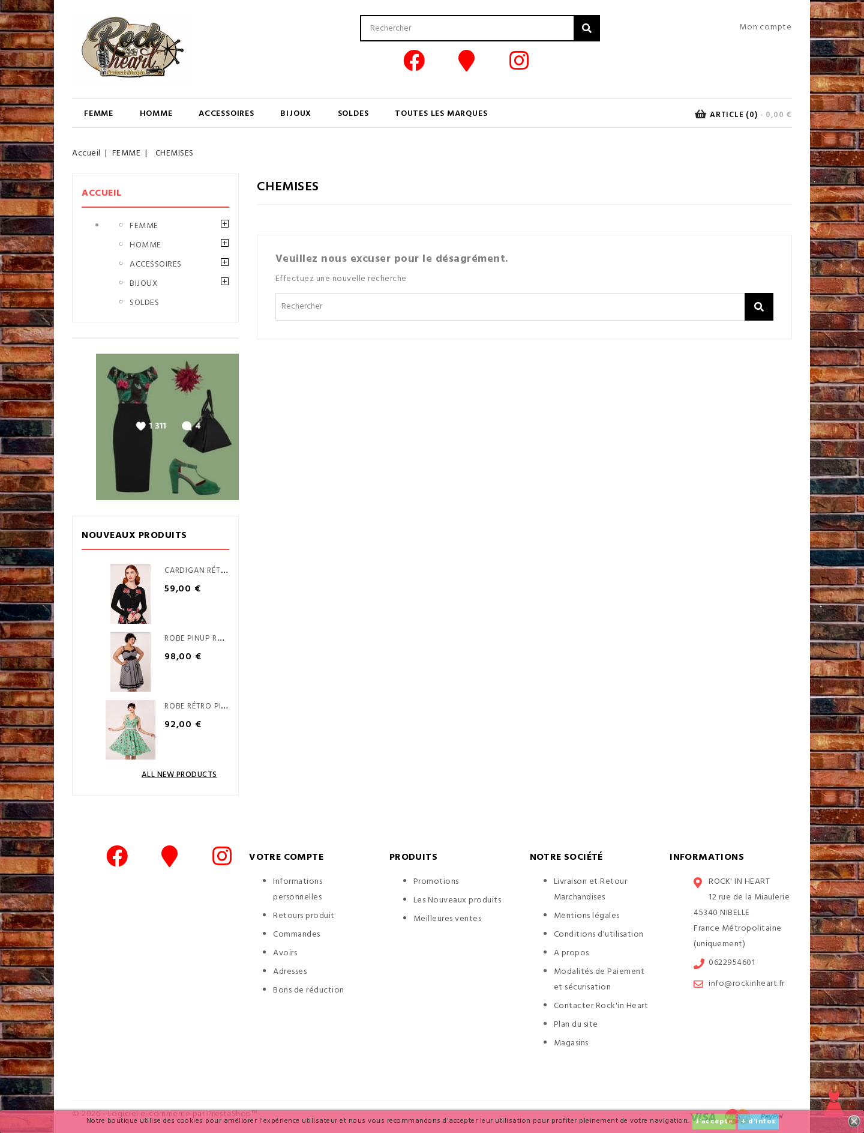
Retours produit (304, 916)
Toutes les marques (441, 114)
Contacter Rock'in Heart (601, 1006)
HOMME (156, 114)
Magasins (571, 1043)
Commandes (296, 934)
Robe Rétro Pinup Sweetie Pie (224, 706)
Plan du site (576, 1025)
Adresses (290, 972)
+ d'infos (758, 1122)
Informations (707, 857)
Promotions (436, 882)
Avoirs (285, 953)
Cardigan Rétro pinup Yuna (222, 570)
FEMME (98, 114)
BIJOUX (295, 114)
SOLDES (353, 114)
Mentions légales (587, 916)
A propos (571, 953)
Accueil (102, 193)
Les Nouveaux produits (457, 900)
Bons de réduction (308, 990)
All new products (179, 775)
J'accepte (714, 1122)
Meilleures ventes (447, 919)
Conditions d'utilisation (599, 934)
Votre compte (286, 857)
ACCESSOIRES (226, 114)
